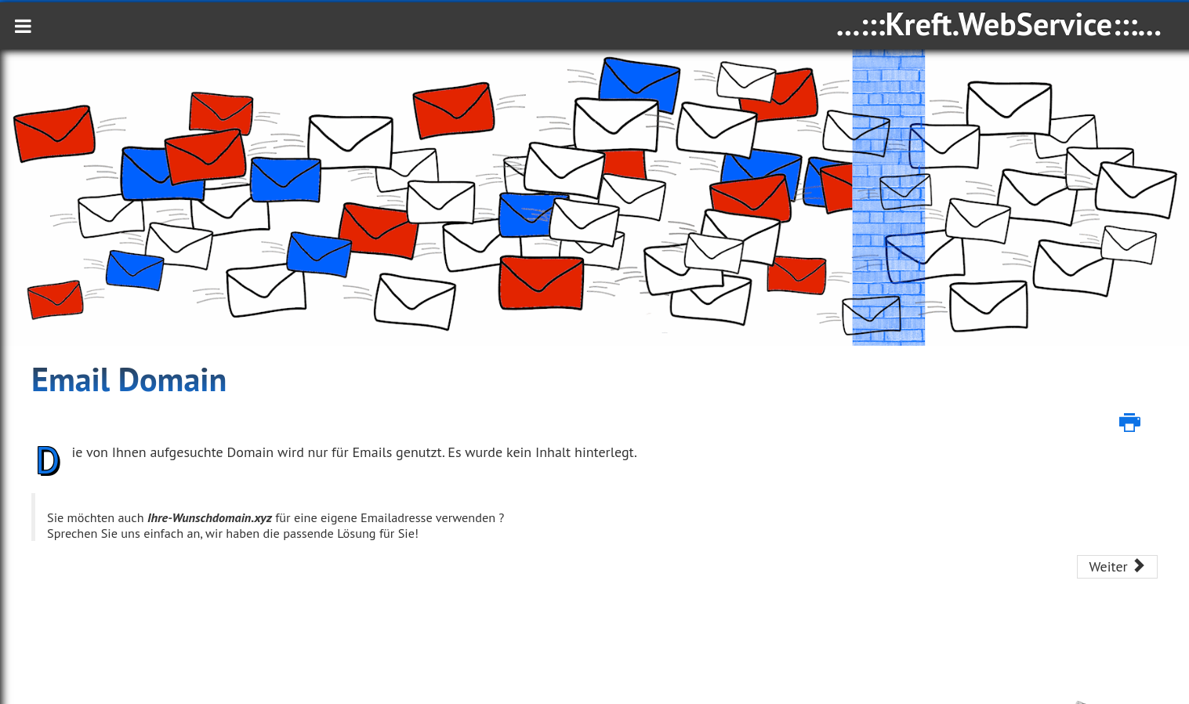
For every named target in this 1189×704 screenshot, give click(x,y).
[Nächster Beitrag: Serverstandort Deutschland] (1117, 567)
